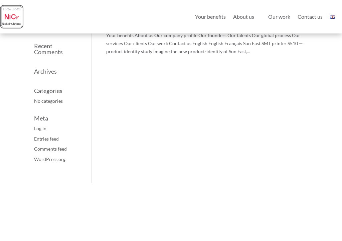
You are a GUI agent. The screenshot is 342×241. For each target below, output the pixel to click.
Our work (279, 16)
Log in (40, 128)
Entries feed (46, 139)
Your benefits (210, 16)
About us (243, 16)
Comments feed (50, 149)
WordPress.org (49, 159)
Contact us (310, 16)
